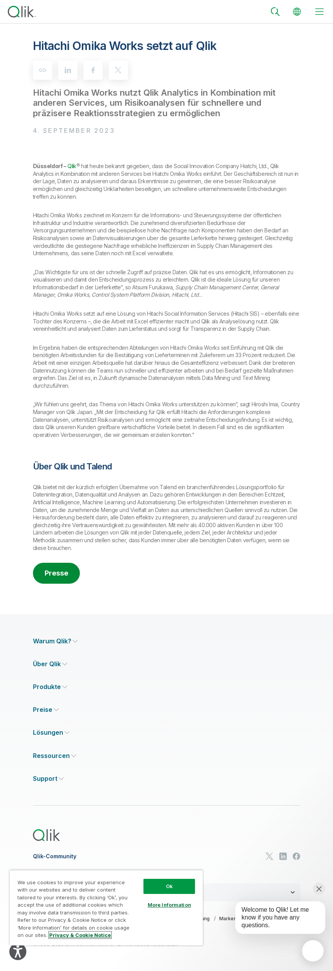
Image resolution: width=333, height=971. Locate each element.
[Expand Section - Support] (48, 778)
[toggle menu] (319, 11)
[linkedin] (68, 70)
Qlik (71, 166)
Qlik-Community (54, 856)
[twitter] (118, 70)
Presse (56, 573)
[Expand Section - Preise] (46, 709)
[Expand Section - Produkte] (50, 687)
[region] (106, 907)
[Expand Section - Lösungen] (51, 732)
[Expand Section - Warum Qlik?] (55, 641)
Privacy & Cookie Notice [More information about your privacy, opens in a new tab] (80, 935)
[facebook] (93, 70)
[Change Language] (297, 11)
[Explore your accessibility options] (17, 951)
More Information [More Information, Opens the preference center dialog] (169, 905)
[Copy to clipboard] (42, 70)
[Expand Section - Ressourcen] (54, 756)
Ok (169, 886)
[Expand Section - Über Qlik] (50, 664)
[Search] (275, 11)
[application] (313, 951)
